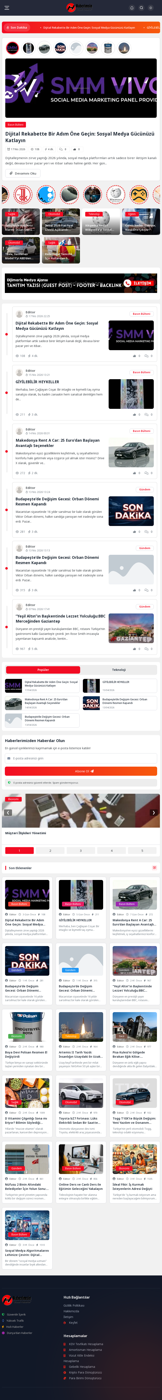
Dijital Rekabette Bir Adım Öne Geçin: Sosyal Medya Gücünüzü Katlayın (89, 27)
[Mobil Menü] (7, 8)
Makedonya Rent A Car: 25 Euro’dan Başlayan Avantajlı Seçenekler (46, 701)
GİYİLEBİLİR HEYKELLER (37, 381)
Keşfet (70, 1323)
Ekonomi (13, 799)
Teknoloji (94, 214)
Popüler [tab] (43, 670)
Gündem (144, 489)
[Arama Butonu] (141, 8)
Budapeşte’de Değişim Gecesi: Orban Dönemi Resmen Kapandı (125, 701)
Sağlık (11, 214)
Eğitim (132, 214)
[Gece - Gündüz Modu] (151, 10)
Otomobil (54, 214)
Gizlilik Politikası (73, 1305)
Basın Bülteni (15, 124)
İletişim (68, 1317)
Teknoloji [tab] (119, 670)
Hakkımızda (71, 1311)
